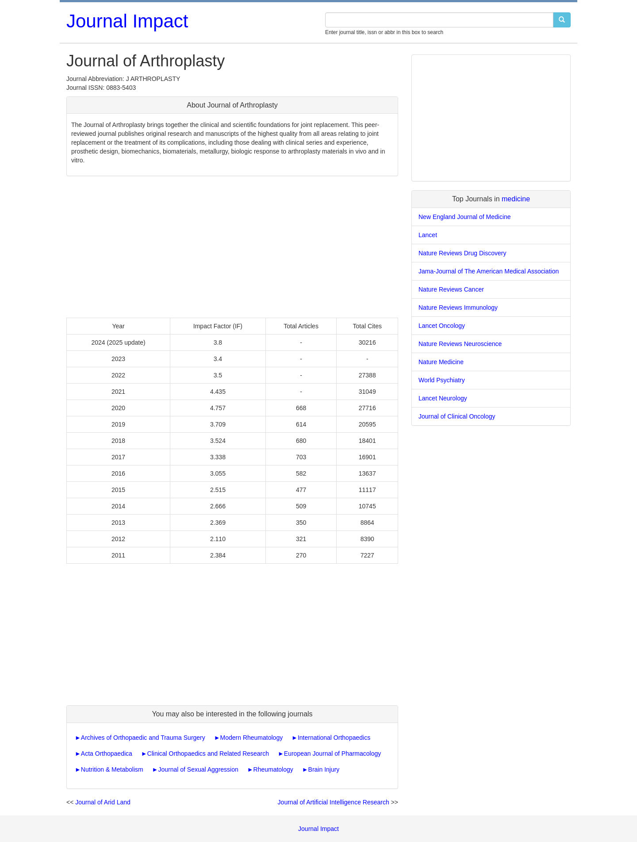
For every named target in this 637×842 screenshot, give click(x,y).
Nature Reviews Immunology (458, 307)
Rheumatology (273, 769)
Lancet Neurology (442, 398)
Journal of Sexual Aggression (198, 769)
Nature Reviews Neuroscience (460, 343)
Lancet (427, 234)
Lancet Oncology (441, 325)
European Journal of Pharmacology (332, 753)
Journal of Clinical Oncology (456, 416)
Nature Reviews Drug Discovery (462, 253)
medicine (516, 199)
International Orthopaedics (334, 737)
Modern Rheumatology (251, 737)
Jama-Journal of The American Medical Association (488, 271)
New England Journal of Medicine (464, 216)
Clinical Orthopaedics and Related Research (208, 753)
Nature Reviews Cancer (451, 289)
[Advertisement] (232, 247)
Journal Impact (127, 21)
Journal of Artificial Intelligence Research (333, 802)
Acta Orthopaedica (106, 753)
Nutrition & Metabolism (112, 769)
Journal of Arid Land (102, 802)
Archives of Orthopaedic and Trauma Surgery (143, 737)
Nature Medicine (441, 361)
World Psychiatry (441, 380)
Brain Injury (324, 769)
